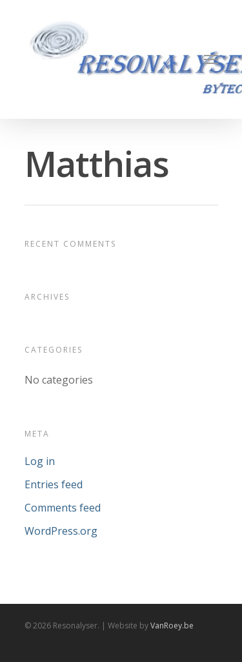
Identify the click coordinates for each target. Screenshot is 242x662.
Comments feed (63, 508)
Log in (40, 461)
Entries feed (54, 484)
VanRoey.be (172, 625)
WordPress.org (61, 531)
